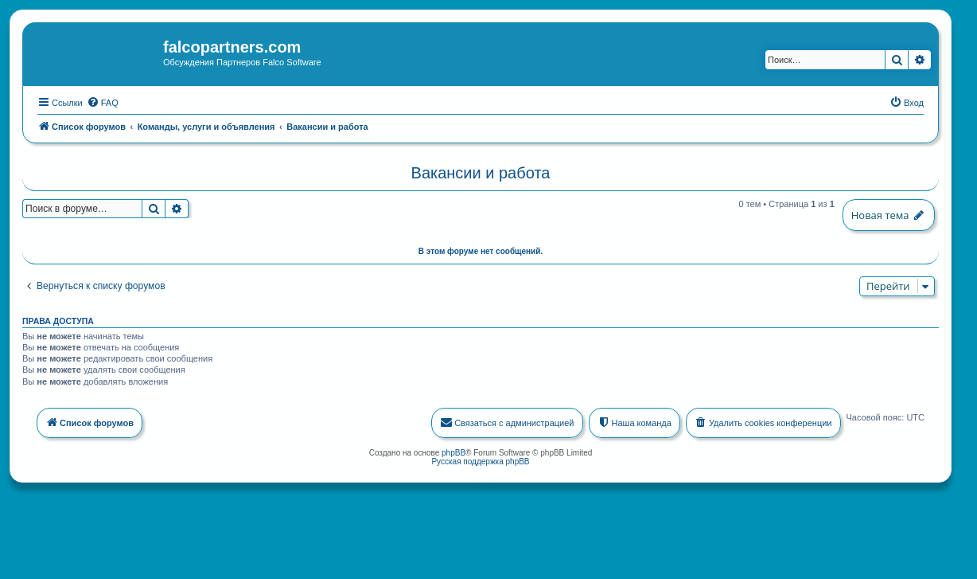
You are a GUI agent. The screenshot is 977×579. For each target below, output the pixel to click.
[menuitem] (103, 100)
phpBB (453, 450)
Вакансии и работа (481, 171)
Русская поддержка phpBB (480, 459)
